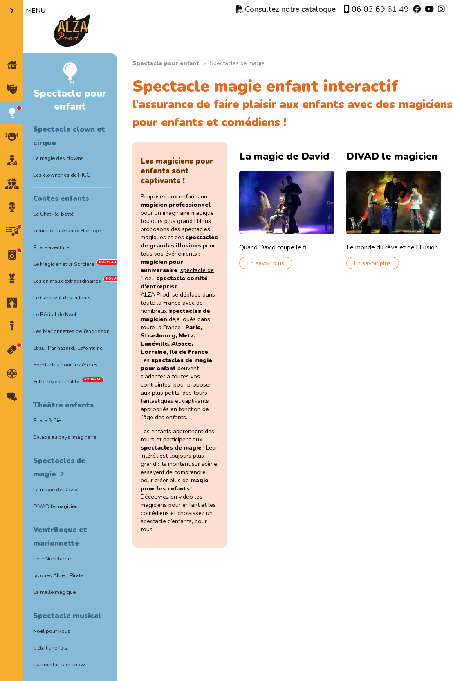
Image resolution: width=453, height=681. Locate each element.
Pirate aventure (51, 247)
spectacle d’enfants (166, 521)
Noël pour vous (51, 631)
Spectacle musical (67, 615)
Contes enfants (61, 198)
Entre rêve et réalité (56, 381)
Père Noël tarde (52, 558)
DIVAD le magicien (55, 506)
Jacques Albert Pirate (58, 575)
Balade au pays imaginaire (64, 437)
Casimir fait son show (59, 664)
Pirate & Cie (47, 420)
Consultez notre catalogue (286, 9)
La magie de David (55, 489)
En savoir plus (265, 263)
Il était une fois (50, 648)
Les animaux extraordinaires (67, 281)
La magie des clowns (58, 158)
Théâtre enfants (63, 405)
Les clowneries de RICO (62, 175)
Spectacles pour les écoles (65, 365)
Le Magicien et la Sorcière (63, 264)
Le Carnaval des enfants (62, 297)
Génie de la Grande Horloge (67, 230)
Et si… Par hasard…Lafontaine (68, 348)
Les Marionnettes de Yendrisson (71, 331)
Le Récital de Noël (54, 314)
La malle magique (54, 592)
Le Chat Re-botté (53, 214)
